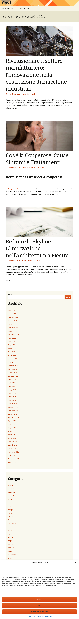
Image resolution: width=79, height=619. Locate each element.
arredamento (12, 492)
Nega (39, 606)
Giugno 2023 (12, 428)
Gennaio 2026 (12, 321)
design (10, 510)
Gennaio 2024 (12, 404)
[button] (76, 563)
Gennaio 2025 (12, 362)
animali (10, 485)
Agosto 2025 (12, 338)
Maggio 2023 (12, 431)
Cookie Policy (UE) (8, 8)
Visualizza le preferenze (39, 612)
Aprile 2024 (11, 393)
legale (10, 534)
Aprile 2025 (11, 352)
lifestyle (11, 537)
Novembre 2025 (13, 328)
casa (9, 506)
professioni (12, 555)
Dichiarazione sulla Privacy (44, 616)
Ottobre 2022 (12, 455)
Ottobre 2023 (12, 414)
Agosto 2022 (12, 462)
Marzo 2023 (12, 438)
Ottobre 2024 (12, 373)
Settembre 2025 (13, 335)
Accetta (39, 599)
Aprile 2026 (11, 310)
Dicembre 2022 (13, 448)
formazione (12, 523)
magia (10, 541)
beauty (10, 503)
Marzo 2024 (12, 397)
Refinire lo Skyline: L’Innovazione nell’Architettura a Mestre (37, 248)
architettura (28, 261)
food (9, 520)
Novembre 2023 (13, 411)
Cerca (10, 294)
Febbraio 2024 (13, 400)
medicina (27, 168)
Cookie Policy (31, 616)
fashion (10, 513)
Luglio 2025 (11, 341)
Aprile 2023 (11, 435)
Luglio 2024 (11, 383)
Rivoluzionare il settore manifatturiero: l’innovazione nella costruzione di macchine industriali (36, 75)
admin (35, 94)
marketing (11, 544)
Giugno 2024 (12, 386)
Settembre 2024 (13, 376)
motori (10, 551)
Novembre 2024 (13, 369)
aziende (10, 499)
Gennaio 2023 (12, 445)
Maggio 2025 (12, 348)
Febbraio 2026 (13, 317)
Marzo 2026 (12, 314)
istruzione (11, 527)
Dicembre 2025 (13, 324)
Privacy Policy (24, 8)
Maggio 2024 (12, 390)
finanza (10, 517)
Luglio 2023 (11, 424)
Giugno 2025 (12, 345)
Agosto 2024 (12, 379)
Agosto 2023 (12, 421)
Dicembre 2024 (13, 366)
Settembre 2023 (13, 417)
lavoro (10, 530)
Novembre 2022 (13, 452)
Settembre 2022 (13, 459)
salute (33, 168)
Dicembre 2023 (13, 407)
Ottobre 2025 (12, 331)
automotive (12, 496)
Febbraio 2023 (13, 442)
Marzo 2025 (12, 355)
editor (41, 168)
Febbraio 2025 (13, 359)
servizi (26, 94)
